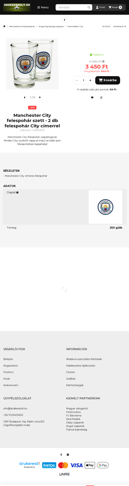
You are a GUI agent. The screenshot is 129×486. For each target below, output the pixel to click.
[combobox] (73, 7)
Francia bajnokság (76, 429)
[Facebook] (61, 454)
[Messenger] (67, 454)
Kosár (6, 378)
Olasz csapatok (75, 422)
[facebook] (64, 20)
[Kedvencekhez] (92, 97)
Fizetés (70, 372)
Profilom (8, 372)
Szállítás (70, 378)
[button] (43, 7)
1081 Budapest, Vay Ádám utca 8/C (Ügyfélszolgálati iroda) (24, 423)
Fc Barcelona (73, 415)
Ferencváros (73, 412)
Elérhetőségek (74, 385)
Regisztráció (10, 365)
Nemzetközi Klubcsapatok (22, 26)
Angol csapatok (75, 426)
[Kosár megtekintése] (115, 7)
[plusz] (90, 80)
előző (106, 26)
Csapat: (13, 192)
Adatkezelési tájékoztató (80, 365)
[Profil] (100, 7)
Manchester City (75, 26)
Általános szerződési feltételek (84, 359)
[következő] (39, 97)
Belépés (8, 359)
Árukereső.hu (29, 467)
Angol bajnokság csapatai (51, 26)
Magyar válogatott (77, 408)
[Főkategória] (4, 26)
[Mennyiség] (83, 80)
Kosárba (107, 80)
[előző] (24, 97)
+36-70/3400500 (13, 415)
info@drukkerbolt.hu (15, 408)
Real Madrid (73, 419)
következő (120, 26)
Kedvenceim (10, 385)
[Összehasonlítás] (101, 97)
